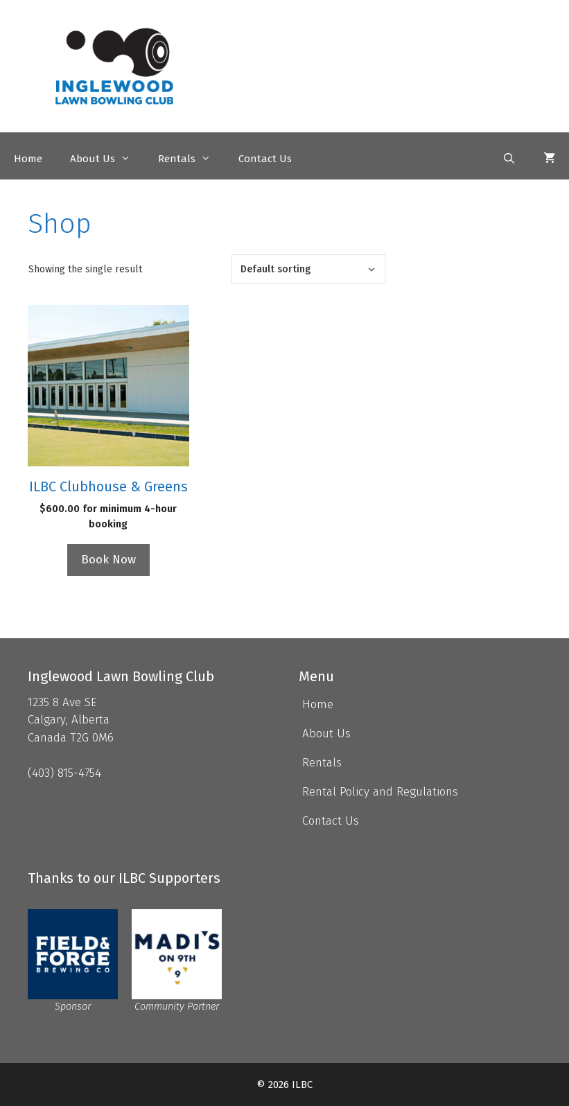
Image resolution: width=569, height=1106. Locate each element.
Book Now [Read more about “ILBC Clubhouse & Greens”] (108, 559)
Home (28, 158)
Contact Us (265, 158)
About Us (107, 158)
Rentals (191, 158)
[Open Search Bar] (509, 158)
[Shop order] (308, 269)
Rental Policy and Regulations (380, 791)
